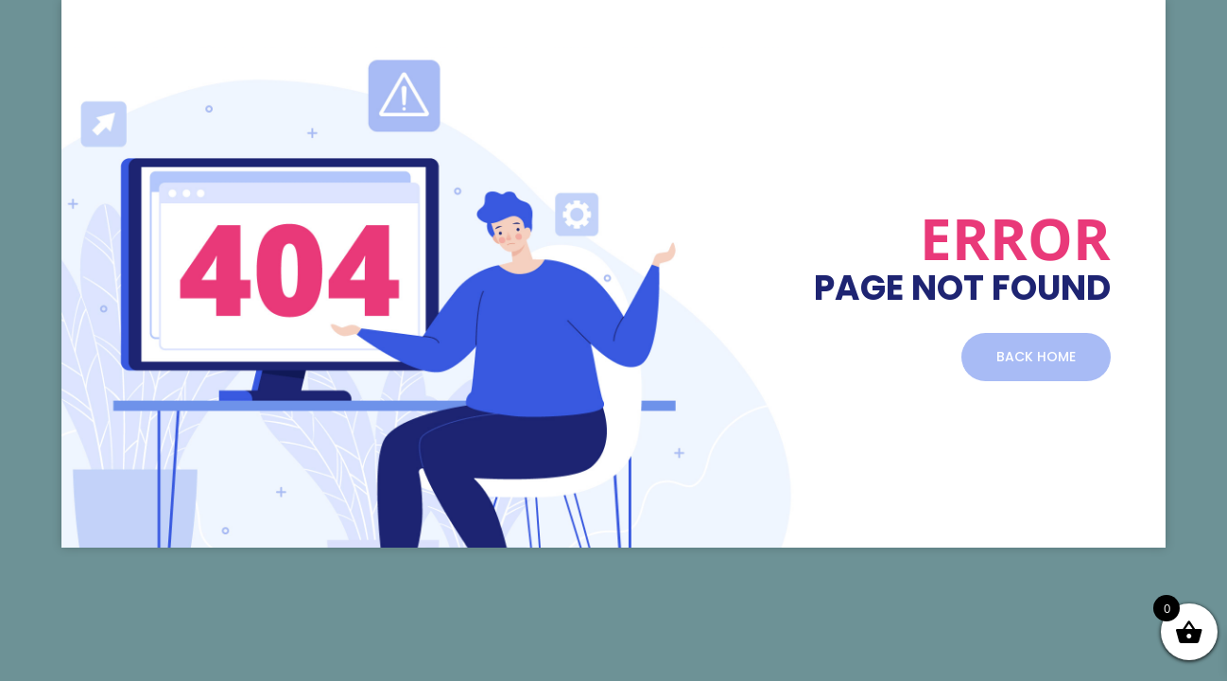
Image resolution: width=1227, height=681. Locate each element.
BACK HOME (1036, 356)
